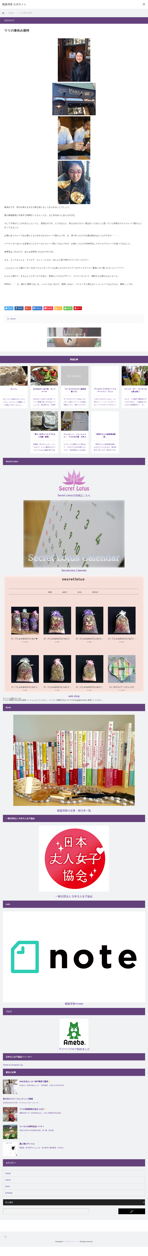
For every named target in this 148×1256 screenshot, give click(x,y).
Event (7, 1196)
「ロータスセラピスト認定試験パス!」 (74, 399)
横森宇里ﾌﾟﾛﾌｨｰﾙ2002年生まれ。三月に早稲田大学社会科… (41, 1122)
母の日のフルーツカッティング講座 (18, 1108)
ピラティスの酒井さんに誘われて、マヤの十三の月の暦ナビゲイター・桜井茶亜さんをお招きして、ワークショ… (75, 458)
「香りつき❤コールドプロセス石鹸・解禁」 (44, 444)
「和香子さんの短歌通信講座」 (105, 444)
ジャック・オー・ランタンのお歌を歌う (135, 399)
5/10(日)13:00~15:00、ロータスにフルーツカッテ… (21, 1112)
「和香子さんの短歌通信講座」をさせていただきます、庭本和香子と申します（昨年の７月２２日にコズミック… (105, 458)
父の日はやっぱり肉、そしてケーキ (44, 399)
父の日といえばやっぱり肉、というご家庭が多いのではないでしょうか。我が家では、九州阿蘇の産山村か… (44, 412)
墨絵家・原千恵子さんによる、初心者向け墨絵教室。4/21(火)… (42, 1157)
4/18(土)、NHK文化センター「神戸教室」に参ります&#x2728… (42, 1094)
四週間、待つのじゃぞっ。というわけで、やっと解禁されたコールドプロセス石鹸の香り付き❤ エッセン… (44, 458)
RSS (5, 1246)
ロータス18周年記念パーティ (32, 1136)
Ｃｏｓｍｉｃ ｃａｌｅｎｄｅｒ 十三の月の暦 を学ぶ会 (74, 445)
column (13, 319)
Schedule (8, 1202)
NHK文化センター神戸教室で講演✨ (35, 1091)
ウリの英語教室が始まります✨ (33, 1118)
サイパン (13, 398)
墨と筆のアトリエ (27, 1153)
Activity (8, 1183)
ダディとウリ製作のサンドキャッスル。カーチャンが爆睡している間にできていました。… (14, 411)
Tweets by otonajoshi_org (13, 1074)
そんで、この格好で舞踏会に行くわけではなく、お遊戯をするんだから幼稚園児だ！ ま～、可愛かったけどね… (135, 412)
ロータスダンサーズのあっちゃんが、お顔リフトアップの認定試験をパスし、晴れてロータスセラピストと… (75, 412)
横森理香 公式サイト (71, 1251)
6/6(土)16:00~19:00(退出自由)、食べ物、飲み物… (37, 1139)
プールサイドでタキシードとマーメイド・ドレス (105, 399)
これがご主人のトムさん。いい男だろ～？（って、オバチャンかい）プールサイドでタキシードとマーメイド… (105, 412)
